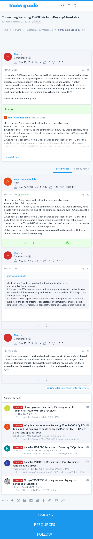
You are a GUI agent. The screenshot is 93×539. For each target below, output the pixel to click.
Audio (39, 487)
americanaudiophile (19, 117)
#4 (88, 351)
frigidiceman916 (21, 469)
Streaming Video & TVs (53, 436)
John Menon (19, 436)
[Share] (83, 70)
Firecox (8, 21)
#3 (88, 269)
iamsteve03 (28, 454)
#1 (88, 70)
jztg (15, 414)
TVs (35, 414)
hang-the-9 (27, 417)
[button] (5, 5)
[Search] (88, 5)
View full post (12, 157)
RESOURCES (44, 524)
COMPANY (44, 515)
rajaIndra (17, 450)
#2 (88, 195)
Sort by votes (81, 168)
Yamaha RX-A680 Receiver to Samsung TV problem (54, 447)
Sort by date (62, 168)
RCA (38, 21)
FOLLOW (44, 534)
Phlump (16, 487)
